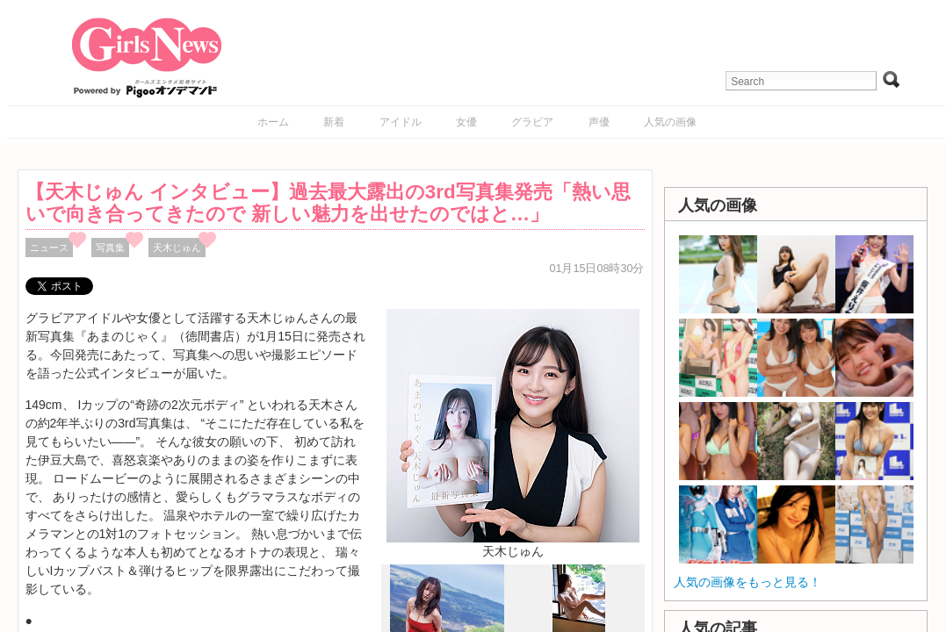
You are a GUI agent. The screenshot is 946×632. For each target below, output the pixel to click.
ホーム (273, 122)
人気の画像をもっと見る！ (747, 582)
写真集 (110, 247)
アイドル (400, 122)
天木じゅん (177, 247)
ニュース (49, 247)
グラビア (532, 122)
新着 (333, 122)
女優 (466, 122)
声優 (599, 122)
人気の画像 (670, 122)
